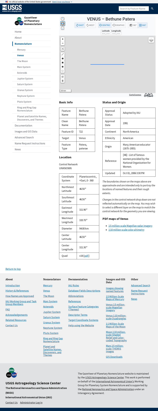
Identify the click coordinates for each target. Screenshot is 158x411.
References (74, 301)
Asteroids (22, 72)
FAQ (8, 309)
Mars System (23, 66)
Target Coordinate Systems (83, 320)
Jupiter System (25, 78)
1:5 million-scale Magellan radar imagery (130, 225)
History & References (17, 290)
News (18, 149)
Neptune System (26, 95)
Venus (20, 55)
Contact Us (12, 325)
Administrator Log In (31, 402)
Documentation (23, 125)
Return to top (13, 269)
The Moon (22, 61)
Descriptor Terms (77, 315)
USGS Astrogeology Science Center (33, 383)
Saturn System (24, 84)
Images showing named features (115, 290)
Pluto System (24, 101)
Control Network (68, 164)
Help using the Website (81, 325)
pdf (86, 255)
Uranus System (25, 90)
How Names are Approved (20, 296)
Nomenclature (23, 43)
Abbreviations (76, 296)
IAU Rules (73, 285)
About (18, 37)
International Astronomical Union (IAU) (29, 397)
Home (18, 31)
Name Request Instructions (30, 143)
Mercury (21, 49)
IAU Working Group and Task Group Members (21, 303)
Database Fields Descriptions (84, 290)
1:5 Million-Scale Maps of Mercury (115, 298)
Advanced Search (24, 137)
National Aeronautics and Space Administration (108, 389)
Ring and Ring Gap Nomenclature (26, 109)
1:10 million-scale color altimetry (126, 229)
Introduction (13, 285)
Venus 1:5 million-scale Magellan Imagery (115, 307)
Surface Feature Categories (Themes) (83, 308)
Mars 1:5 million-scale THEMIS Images (115, 348)
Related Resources (16, 320)
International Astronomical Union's (115, 381)
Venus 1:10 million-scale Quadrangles (116, 317)
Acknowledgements (17, 315)
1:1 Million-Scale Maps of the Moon (115, 325)
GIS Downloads (114, 356)
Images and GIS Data (26, 131)
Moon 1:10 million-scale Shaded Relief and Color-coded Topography (116, 336)
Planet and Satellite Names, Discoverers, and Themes (32, 118)
